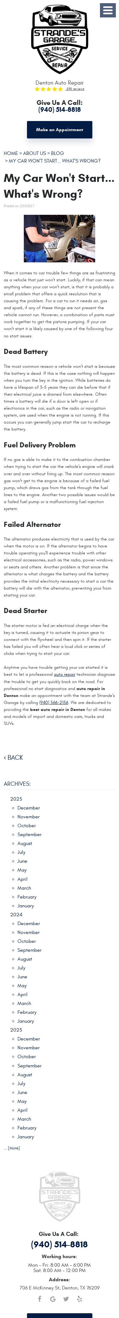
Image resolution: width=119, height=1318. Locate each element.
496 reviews (74, 89)
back (15, 758)
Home (11, 153)
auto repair (64, 674)
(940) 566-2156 (53, 702)
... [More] (12, 1148)
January (25, 906)
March (24, 888)
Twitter (66, 1299)
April (22, 879)
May (22, 870)
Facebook (39, 1299)
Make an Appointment (59, 129)
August (24, 843)
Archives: (17, 784)
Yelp (79, 1299)
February (26, 897)
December (28, 808)
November (28, 817)
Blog (57, 153)
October (26, 826)
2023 (16, 1030)
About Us (34, 153)
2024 (16, 915)
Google (53, 1299)
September (29, 834)
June (22, 861)
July (21, 852)
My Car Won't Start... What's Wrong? (55, 161)
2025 (16, 799)
